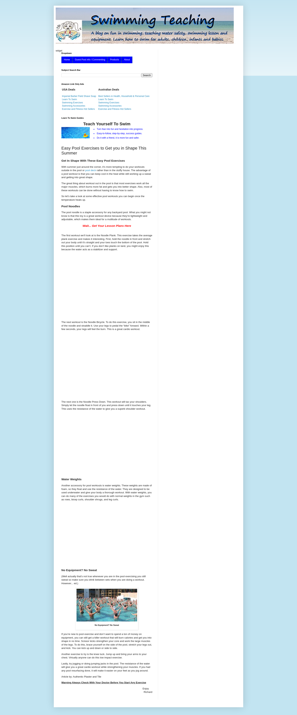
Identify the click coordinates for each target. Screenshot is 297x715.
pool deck (91, 170)
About (127, 59)
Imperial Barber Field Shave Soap (79, 96)
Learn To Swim (69, 99)
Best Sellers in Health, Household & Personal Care (123, 96)
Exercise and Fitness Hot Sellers (78, 109)
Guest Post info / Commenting (90, 59)
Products (114, 59)
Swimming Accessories (73, 105)
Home (67, 59)
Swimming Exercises (72, 102)
